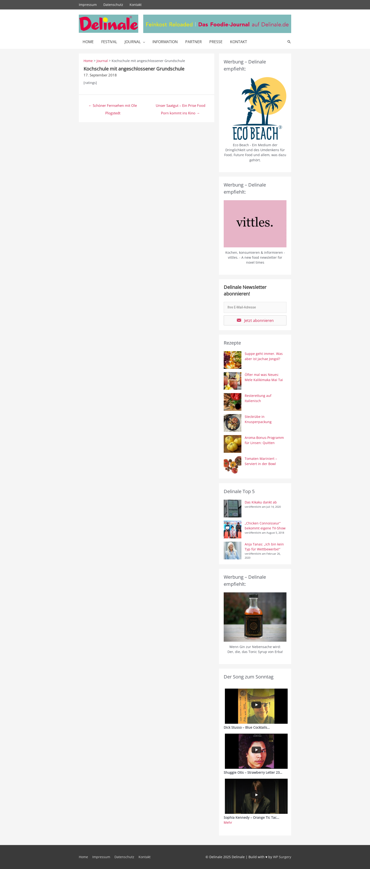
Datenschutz (113, 4)
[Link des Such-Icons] (289, 42)
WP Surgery (282, 857)
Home (88, 41)
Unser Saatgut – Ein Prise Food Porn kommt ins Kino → (180, 106)
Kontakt (136, 4)
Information (165, 41)
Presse (216, 41)
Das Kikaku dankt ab (261, 502)
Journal (133, 41)
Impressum (88, 4)
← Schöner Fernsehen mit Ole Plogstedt (112, 106)
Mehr (228, 822)
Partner (193, 41)
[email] (255, 307)
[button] (255, 320)
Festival (109, 41)
